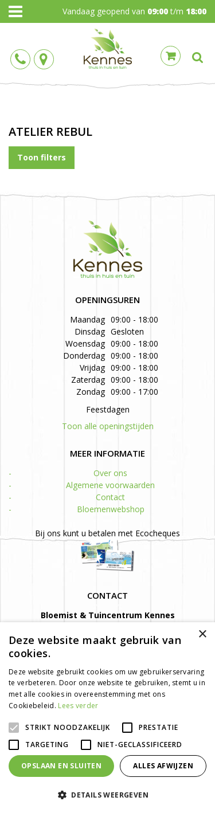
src (197, 57)
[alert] (107, 717)
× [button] (202, 634)
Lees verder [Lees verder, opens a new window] (78, 705)
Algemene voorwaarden (110, 485)
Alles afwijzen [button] (163, 766)
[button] (107, 794)
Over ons (110, 473)
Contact (110, 497)
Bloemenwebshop (110, 509)
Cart (171, 56)
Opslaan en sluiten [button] (61, 766)
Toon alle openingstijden (108, 426)
